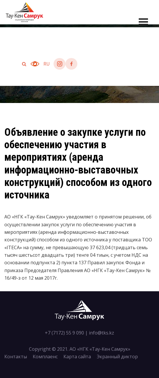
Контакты (15, 356)
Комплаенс (45, 356)
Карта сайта (77, 356)
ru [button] (46, 64)
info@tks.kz (101, 333)
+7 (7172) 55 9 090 (64, 333)
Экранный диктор (117, 356)
